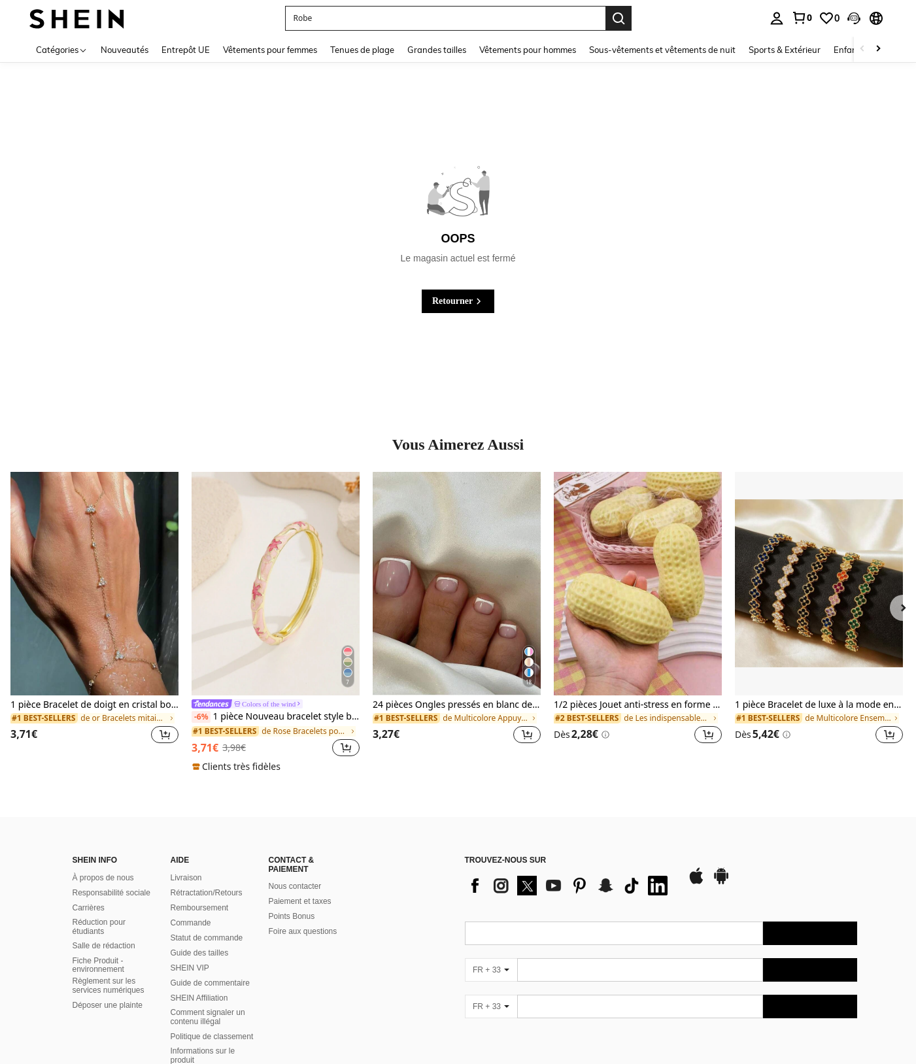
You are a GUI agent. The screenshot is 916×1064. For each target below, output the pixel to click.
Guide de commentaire (210, 983)
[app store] (696, 882)
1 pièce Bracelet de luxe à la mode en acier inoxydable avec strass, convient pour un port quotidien (819, 704)
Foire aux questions (303, 931)
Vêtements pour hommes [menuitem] (527, 49)
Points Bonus (292, 916)
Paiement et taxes (300, 901)
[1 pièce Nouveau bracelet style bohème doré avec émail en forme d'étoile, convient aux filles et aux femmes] (276, 583)
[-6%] (201, 717)
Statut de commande (207, 937)
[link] (801, 17)
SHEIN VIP (190, 968)
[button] (854, 18)
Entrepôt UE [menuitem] (185, 49)
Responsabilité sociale (111, 892)
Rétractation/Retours (207, 892)
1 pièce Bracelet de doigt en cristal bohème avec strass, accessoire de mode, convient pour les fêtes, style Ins (94, 704)
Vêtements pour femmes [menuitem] (270, 49)
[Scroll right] (878, 49)
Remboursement (200, 907)
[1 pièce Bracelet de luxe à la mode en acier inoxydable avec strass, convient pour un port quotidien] (819, 583)
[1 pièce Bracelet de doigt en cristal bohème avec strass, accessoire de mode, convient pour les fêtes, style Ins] (94, 583)
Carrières (89, 907)
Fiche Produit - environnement (98, 965)
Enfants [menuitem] (849, 49)
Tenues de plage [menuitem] (362, 49)
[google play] (721, 882)
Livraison (186, 877)
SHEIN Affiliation (199, 998)
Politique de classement (212, 1036)
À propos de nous (103, 877)
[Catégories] (61, 49)
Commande (191, 922)
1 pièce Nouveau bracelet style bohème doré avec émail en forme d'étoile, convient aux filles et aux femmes (276, 717)
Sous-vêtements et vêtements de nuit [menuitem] (662, 49)
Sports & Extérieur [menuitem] (785, 49)
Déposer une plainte (108, 1005)
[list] (569, 885)
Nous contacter (295, 886)
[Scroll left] (862, 49)
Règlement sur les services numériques (108, 985)
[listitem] (94, 615)
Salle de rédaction (104, 945)
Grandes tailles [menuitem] (436, 49)
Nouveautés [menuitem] (124, 49)
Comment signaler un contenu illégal (208, 1017)
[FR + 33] (491, 970)
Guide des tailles (200, 952)
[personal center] (777, 18)
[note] (238, 766)
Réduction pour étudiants (99, 927)
